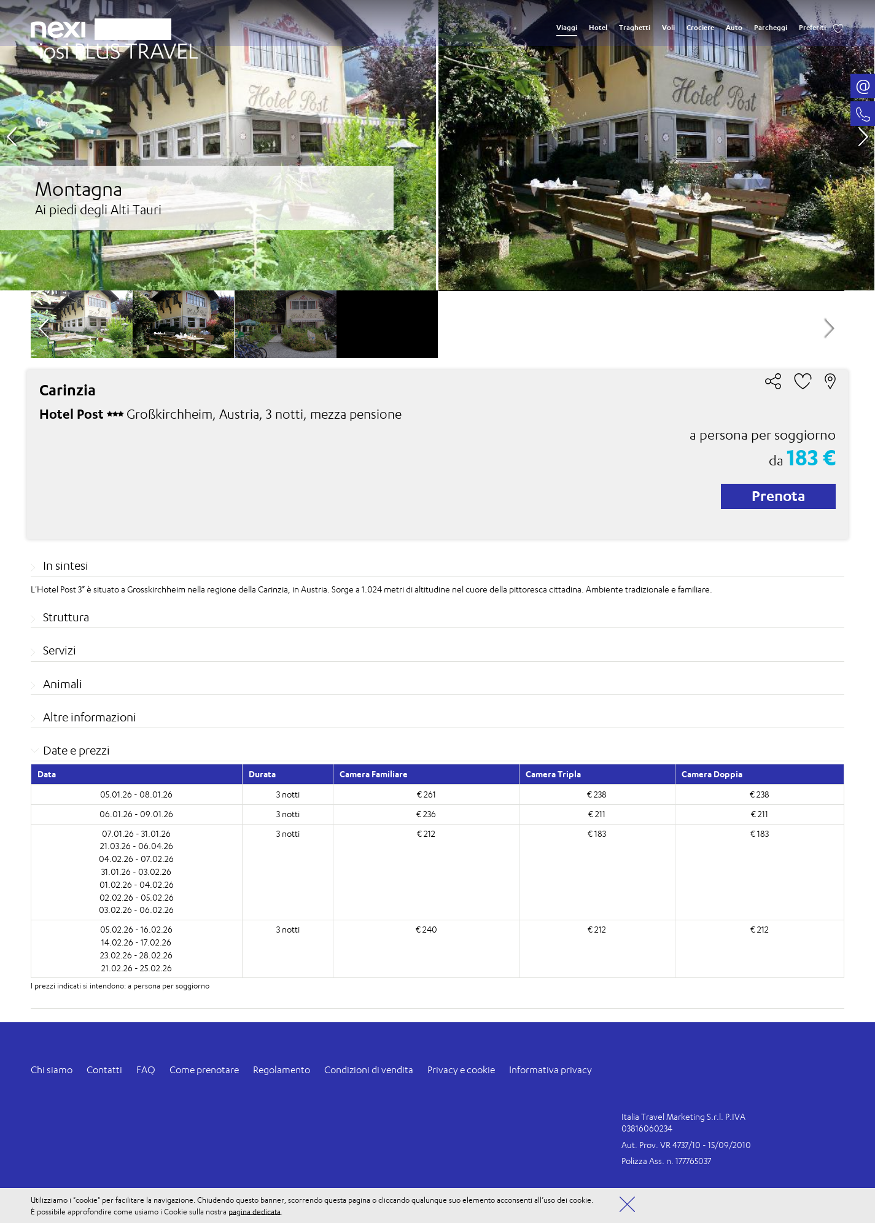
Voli (668, 27)
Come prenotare (204, 1070)
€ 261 (426, 794)
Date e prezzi (76, 750)
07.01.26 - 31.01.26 (136, 833)
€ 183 (597, 833)
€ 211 (596, 814)
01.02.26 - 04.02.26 (136, 884)
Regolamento (281, 1070)
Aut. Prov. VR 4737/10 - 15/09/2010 (686, 1145)
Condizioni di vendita (368, 1070)
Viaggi (566, 27)
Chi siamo (51, 1070)
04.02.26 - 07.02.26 (136, 858)
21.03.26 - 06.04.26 (136, 846)
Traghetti (634, 27)
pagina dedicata (254, 1211)
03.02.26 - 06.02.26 (136, 909)
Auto (734, 27)
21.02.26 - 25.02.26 (136, 968)
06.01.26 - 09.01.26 (136, 814)
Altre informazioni (89, 717)
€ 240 (426, 929)
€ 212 (426, 833)
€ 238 (597, 794)
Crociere (700, 27)
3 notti (288, 794)
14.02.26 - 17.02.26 (136, 942)
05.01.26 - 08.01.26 (136, 794)
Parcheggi (770, 27)
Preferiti (812, 27)
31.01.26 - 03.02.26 (136, 871)
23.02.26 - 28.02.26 (136, 955)
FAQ (145, 1070)
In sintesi (65, 565)
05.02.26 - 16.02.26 (136, 929)
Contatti (104, 1070)
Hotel (598, 27)
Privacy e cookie (461, 1070)
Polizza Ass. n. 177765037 (666, 1160)
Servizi (59, 650)
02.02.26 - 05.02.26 (136, 897)
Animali (62, 684)
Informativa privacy (550, 1070)
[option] (437, 145)
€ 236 (426, 814)
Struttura (66, 617)
